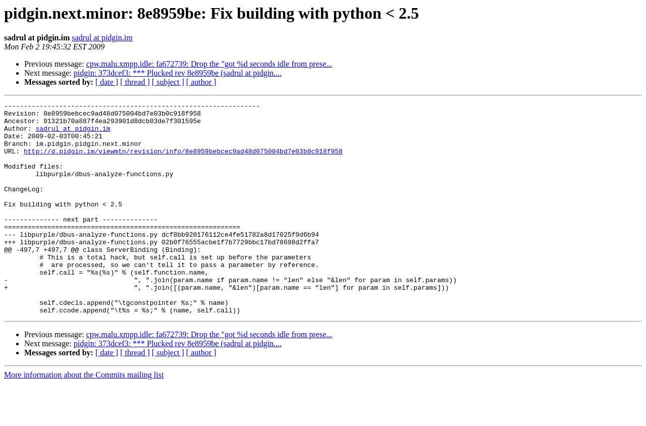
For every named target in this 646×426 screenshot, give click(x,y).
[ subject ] (168, 82)
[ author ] (201, 82)
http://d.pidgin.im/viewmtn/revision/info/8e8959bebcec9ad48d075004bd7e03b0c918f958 (183, 161)
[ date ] (106, 82)
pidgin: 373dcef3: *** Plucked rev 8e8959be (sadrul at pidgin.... (178, 73)
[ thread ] (135, 82)
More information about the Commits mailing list (84, 417)
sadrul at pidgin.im (102, 37)
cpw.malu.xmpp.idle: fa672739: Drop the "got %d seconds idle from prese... (209, 64)
